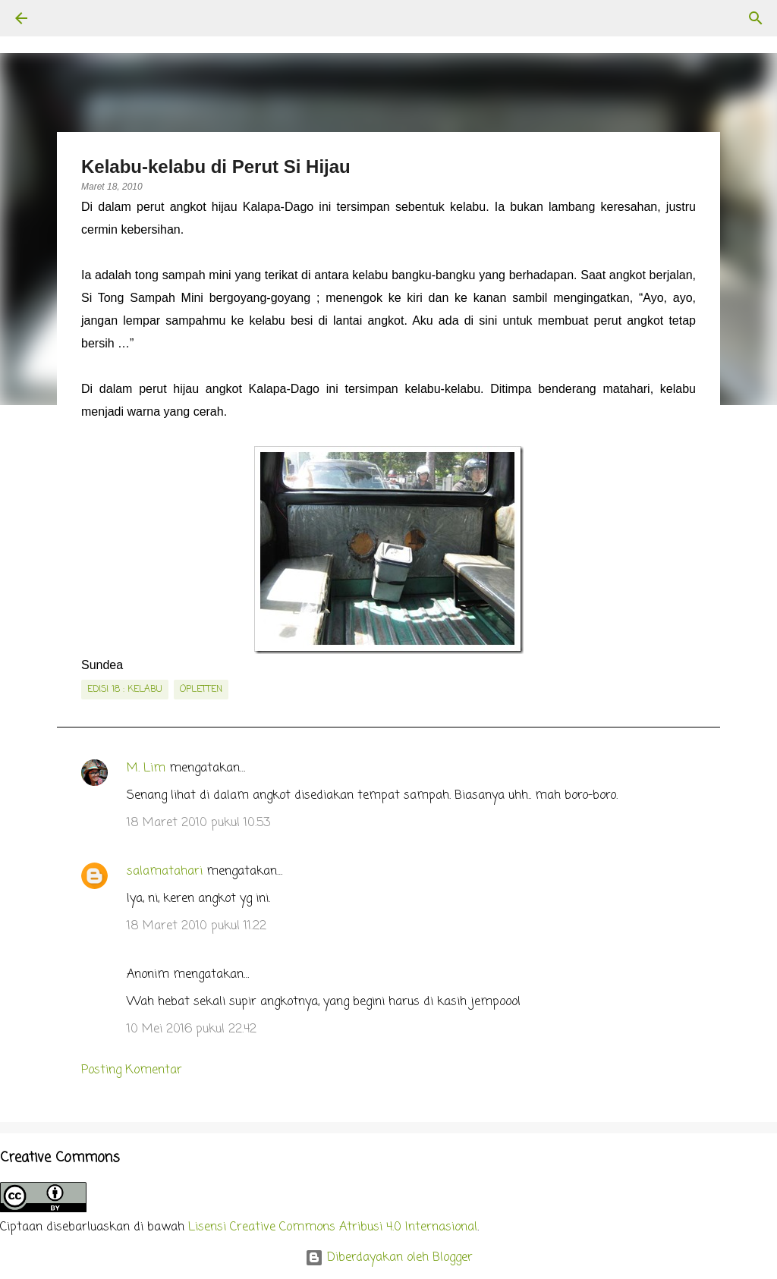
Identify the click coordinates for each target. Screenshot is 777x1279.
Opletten (201, 689)
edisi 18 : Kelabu (124, 689)
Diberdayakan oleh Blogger (389, 1258)
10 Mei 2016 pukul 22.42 (191, 1029)
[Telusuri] (64, 18)
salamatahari (165, 872)
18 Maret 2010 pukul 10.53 (198, 823)
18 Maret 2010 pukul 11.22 (196, 926)
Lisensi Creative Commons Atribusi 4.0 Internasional (332, 1227)
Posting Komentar (131, 1070)
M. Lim (146, 768)
